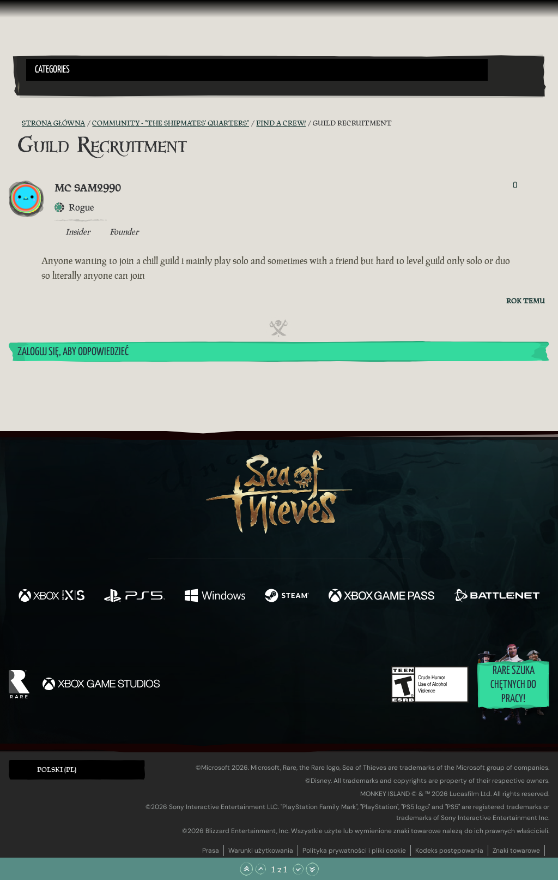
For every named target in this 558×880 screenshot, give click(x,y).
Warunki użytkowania (260, 850)
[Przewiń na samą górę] (246, 869)
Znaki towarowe (516, 850)
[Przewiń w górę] (260, 869)
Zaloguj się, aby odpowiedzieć (73, 352)
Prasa (210, 850)
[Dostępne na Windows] (215, 597)
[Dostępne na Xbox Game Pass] (381, 597)
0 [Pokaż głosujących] (515, 185)
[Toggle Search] (46, 87)
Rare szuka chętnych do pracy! (513, 685)
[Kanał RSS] (15, 123)
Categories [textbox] (52, 70)
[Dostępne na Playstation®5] (134, 597)
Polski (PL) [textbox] (56, 769)
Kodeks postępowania (449, 850)
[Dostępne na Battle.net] (497, 597)
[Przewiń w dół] (298, 869)
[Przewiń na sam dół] (312, 869)
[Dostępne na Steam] (287, 597)
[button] (257, 70)
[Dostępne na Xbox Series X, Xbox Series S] (51, 597)
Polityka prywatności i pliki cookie (354, 850)
